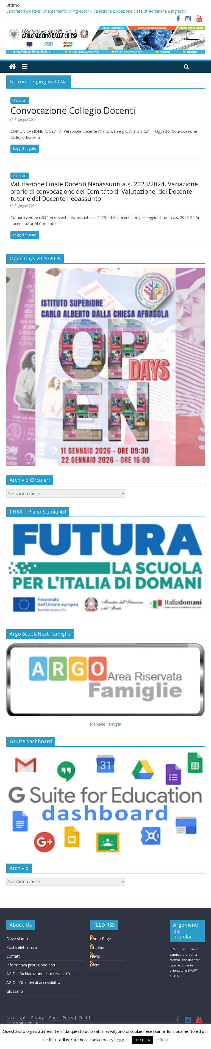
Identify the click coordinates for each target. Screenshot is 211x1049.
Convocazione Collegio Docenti (72, 110)
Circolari (19, 100)
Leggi (120, 1039)
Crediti (84, 1017)
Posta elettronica (21, 947)
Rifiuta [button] (162, 1039)
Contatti (13, 956)
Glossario (14, 991)
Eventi (95, 965)
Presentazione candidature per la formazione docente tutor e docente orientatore (185, 959)
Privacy (37, 1017)
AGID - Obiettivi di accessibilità (33, 982)
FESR (173, 949)
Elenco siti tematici (23, 1022)
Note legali (16, 1017)
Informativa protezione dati (30, 965)
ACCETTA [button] (142, 1039)
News (95, 956)
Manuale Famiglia (105, 724)
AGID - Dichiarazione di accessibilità (38, 973)
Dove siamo (17, 938)
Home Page (100, 938)
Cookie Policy (61, 1017)
